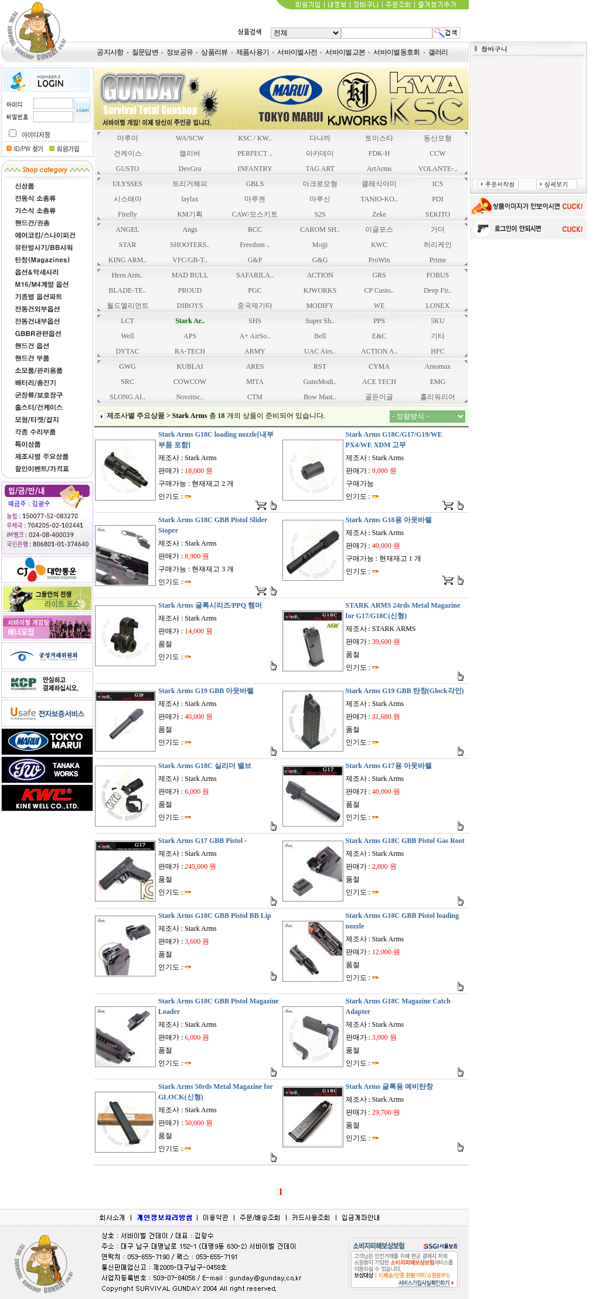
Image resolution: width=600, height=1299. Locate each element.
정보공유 (179, 52)
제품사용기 (253, 52)
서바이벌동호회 (396, 52)
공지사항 (110, 52)
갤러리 (438, 52)
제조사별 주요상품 (136, 416)
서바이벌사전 (297, 52)
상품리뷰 (214, 52)
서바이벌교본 (345, 52)
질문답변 (145, 52)
